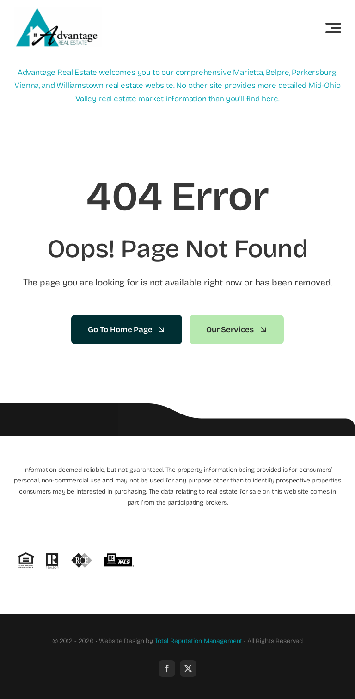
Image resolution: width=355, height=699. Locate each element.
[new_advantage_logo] (58, 11)
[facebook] (167, 668)
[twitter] (188, 668)
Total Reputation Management (198, 641)
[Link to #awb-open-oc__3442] (333, 28)
